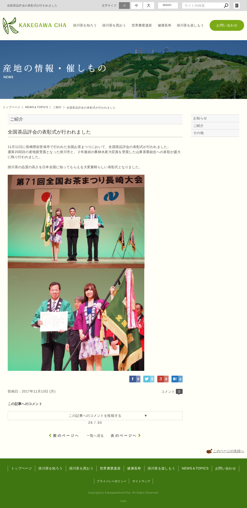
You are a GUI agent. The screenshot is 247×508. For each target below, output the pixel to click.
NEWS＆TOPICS (195, 468)
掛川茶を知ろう (85, 25)
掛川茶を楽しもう (190, 25)
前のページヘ (66, 435)
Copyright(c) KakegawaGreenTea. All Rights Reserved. (123, 492)
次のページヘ (124, 435)
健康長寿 (164, 25)
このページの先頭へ (228, 451)
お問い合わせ (226, 25)
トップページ (21, 468)
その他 (200, 133)
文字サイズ (109, 5)
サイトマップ (141, 481)
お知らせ (200, 118)
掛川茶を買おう (114, 25)
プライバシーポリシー (111, 481)
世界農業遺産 (142, 25)
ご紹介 (198, 126)
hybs (123, 501)
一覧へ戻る (95, 435)
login (236, 5)
